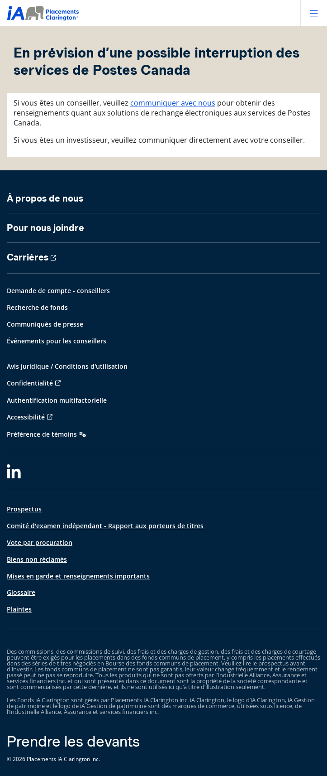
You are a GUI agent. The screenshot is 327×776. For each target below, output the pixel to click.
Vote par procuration (39, 542)
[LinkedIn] (14, 472)
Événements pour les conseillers (56, 341)
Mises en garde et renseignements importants (78, 576)
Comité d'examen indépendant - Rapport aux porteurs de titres (105, 525)
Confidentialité (30, 383)
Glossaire (21, 592)
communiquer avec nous (172, 103)
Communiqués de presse (45, 324)
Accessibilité (26, 417)
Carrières (27, 257)
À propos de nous (45, 198)
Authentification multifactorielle (57, 400)
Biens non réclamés (37, 559)
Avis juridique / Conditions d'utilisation (67, 366)
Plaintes (19, 609)
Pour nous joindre (45, 227)
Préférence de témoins (42, 434)
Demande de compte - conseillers (58, 290)
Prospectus (24, 509)
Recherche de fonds (37, 307)
